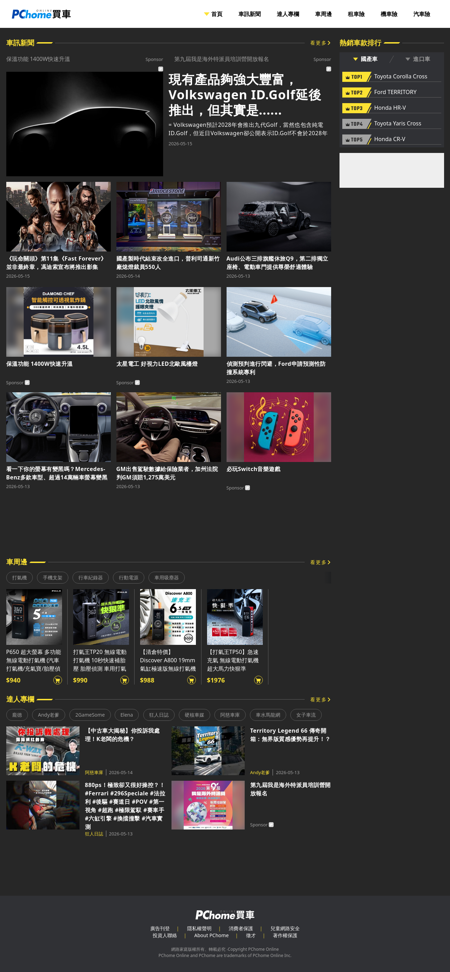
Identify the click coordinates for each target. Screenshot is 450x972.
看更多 (318, 43)
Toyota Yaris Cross (397, 123)
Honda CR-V (389, 139)
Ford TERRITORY (395, 92)
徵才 (251, 935)
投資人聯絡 (165, 935)
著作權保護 (285, 935)
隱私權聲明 (199, 928)
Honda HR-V (390, 108)
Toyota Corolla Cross (400, 76)
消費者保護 (241, 928)
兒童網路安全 (285, 928)
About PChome (211, 935)
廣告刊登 (160, 928)
